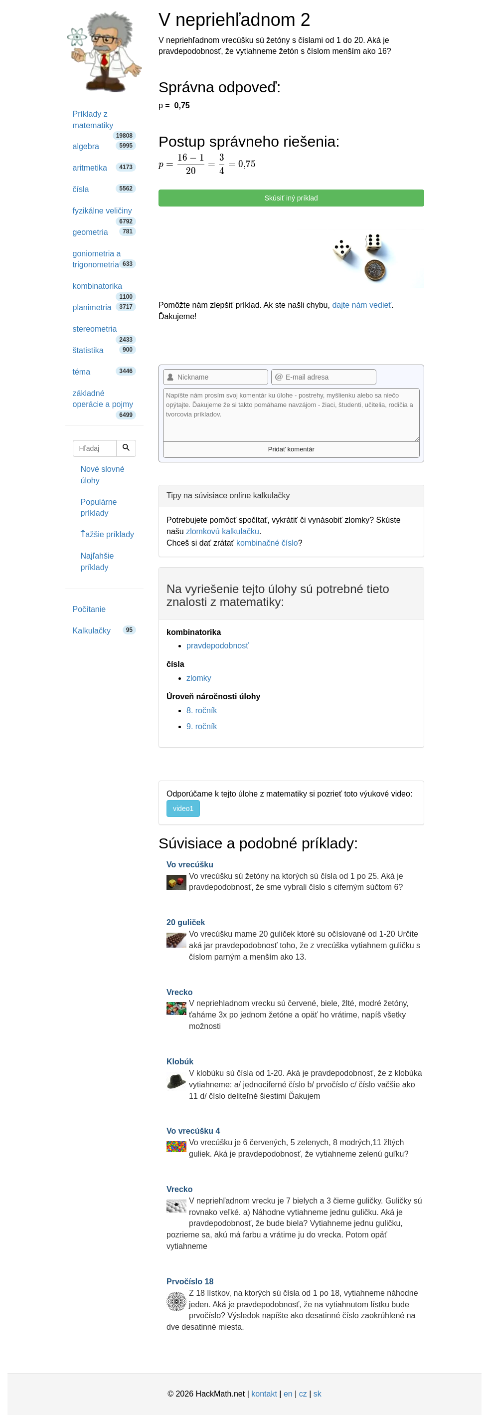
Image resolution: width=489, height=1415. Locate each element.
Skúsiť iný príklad (291, 198)
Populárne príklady (99, 508)
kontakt (264, 1394)
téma (105, 371)
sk (318, 1394)
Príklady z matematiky (105, 123)
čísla (105, 189)
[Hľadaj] (126, 448)
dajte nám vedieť (361, 305)
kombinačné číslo (267, 543)
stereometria (105, 332)
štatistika (105, 350)
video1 (183, 808)
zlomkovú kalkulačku (222, 531)
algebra (105, 146)
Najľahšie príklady (97, 562)
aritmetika (105, 167)
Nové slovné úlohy (103, 475)
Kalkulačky (105, 630)
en (288, 1394)
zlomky (198, 678)
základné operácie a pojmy (105, 402)
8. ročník (201, 710)
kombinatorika (105, 289)
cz (303, 1394)
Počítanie (89, 609)
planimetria (105, 307)
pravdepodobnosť (217, 645)
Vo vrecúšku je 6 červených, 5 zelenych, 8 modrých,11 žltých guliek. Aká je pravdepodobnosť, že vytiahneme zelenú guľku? (287, 1142)
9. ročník (201, 726)
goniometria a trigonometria (105, 259)
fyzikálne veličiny (105, 214)
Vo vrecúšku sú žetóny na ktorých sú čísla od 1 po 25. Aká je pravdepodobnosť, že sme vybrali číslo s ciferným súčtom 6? (284, 876)
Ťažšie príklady (108, 534)
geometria (105, 231)
